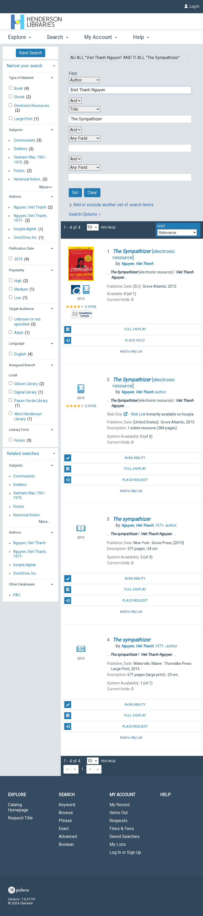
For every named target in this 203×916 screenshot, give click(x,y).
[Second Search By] (84, 109)
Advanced (68, 836)
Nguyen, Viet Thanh (30, 207)
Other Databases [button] (22, 584)
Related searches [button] (23, 453)
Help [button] (141, 37)
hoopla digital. (25, 229)
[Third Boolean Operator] (75, 159)
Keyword (67, 804)
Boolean (66, 844)
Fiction (20, 440)
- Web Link (134, 414)
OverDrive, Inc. (25, 238)
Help (165, 794)
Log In (194, 6)
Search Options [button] (85, 214)
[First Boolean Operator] (75, 101)
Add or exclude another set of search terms (111, 204)
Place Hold (104, 340)
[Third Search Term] (127, 148)
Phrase (65, 820)
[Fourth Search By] (84, 167)
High (18, 281)
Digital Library (26, 392)
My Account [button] (100, 37)
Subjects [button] (15, 130)
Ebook (19, 97)
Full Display (105, 329)
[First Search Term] (127, 90)
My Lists (117, 844)
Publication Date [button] (21, 248)
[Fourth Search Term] (127, 177)
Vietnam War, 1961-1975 (30, 159)
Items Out (118, 812)
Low (18, 298)
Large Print (23, 119)
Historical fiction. (27, 179)
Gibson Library (26, 384)
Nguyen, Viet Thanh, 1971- (30, 218)
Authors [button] (15, 196)
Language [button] (16, 343)
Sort (161, 226)
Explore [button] (19, 37)
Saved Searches (124, 836)
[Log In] (186, 6)
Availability (104, 457)
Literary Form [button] (19, 430)
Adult (19, 333)
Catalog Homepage (18, 807)
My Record (119, 804)
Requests (118, 820)
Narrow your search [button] (24, 65)
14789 (90, 307)
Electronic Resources (31, 105)
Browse (66, 812)
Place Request (105, 479)
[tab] (30, 65)
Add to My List (131, 351)
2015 (19, 259)
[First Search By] (84, 80)
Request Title (20, 817)
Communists (24, 140)
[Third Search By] (84, 138)
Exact (64, 828)
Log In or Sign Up (125, 852)
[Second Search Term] (127, 119)
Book (19, 88)
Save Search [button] (30, 52)
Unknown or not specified (27, 321)
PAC (16, 595)
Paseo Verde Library (31, 401)
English (20, 354)
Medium (21, 289)
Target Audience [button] (21, 309)
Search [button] (57, 37)
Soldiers (20, 149)
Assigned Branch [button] (22, 365)
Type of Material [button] (21, 78)
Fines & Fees (121, 828)
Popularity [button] (16, 270)
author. (144, 392)
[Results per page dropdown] (93, 227)
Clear (92, 192)
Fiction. (19, 171)
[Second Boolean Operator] (75, 130)
